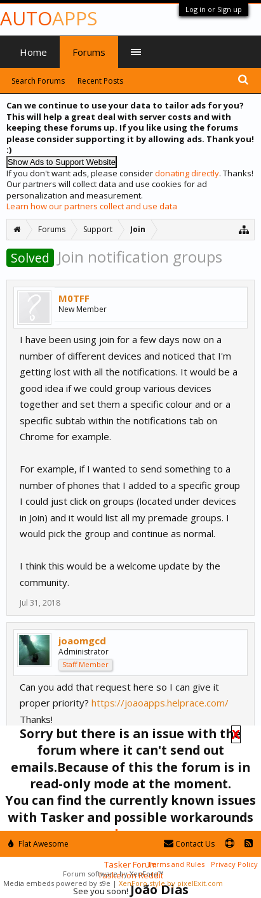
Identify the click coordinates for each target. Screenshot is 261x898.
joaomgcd (82, 640)
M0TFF (74, 298)
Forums (88, 52)
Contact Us (189, 843)
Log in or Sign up (213, 9)
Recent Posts (100, 80)
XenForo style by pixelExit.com (171, 883)
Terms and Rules (175, 864)
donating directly (187, 173)
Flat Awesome (38, 843)
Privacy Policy (234, 864)
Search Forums (38, 80)
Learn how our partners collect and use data (91, 206)
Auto (48, 18)
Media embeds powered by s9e (56, 883)
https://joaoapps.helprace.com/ (160, 702)
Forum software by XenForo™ (113, 873)
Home (33, 52)
